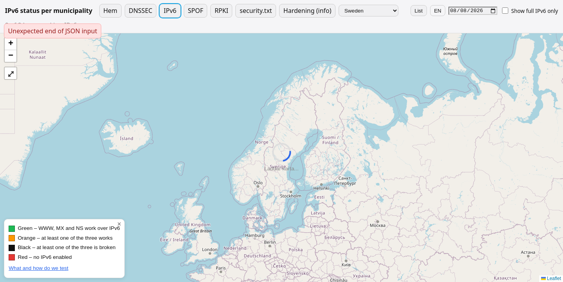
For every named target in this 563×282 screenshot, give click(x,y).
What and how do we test (38, 268)
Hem (110, 10)
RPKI (221, 10)
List (418, 11)
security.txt (256, 10)
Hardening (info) (307, 10)
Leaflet (551, 278)
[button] (10, 44)
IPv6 (170, 10)
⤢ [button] (11, 73)
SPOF (195, 10)
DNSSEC (140, 10)
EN (437, 11)
